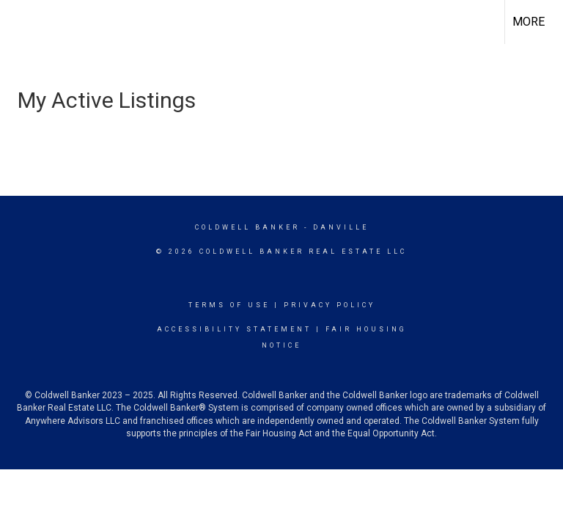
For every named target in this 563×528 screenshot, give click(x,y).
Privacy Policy (329, 305)
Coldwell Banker (247, 227)
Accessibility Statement (234, 329)
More (528, 22)
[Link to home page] (18, 22)
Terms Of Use (229, 305)
